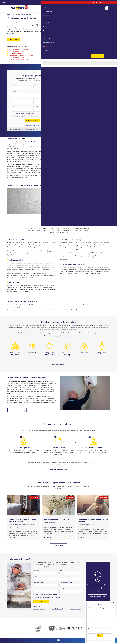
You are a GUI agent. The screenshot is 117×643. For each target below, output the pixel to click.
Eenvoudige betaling (48, 127)
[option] (19, 578)
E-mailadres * (91, 623)
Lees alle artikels (58, 539)
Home (8, 14)
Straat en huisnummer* (40, 97)
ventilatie (33, 275)
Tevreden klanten (32, 127)
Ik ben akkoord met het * (24, 112)
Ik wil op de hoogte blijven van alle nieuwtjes (26, 115)
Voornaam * (91, 612)
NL (2, 2)
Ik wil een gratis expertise (32, 119)
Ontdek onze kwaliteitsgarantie (97, 588)
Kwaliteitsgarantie (16, 127)
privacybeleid (30, 112)
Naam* (35, 83)
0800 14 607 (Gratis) (48, 641)
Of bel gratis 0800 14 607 (32, 123)
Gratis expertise (14, 39)
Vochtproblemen (16, 14)
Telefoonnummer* (17, 97)
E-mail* (14, 90)
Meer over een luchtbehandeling (17, 406)
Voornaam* (15, 83)
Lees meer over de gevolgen (58, 362)
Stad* (13, 105)
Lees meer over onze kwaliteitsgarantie (58, 465)
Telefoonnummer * (93, 629)
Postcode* (36, 105)
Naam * (90, 618)
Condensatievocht (26, 14)
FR (4, 2)
